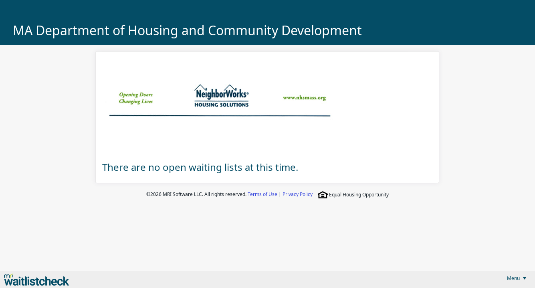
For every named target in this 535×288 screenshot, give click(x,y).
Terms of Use (262, 194)
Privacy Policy (298, 194)
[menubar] (516, 278)
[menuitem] (516, 278)
